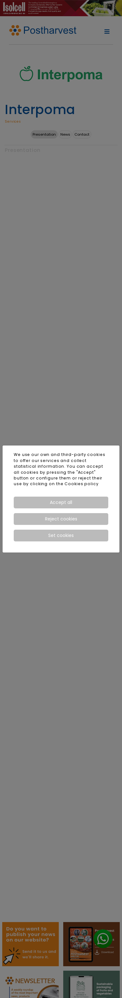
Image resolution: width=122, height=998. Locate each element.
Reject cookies (61, 519)
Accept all (61, 502)
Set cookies (61, 535)
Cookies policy (81, 483)
